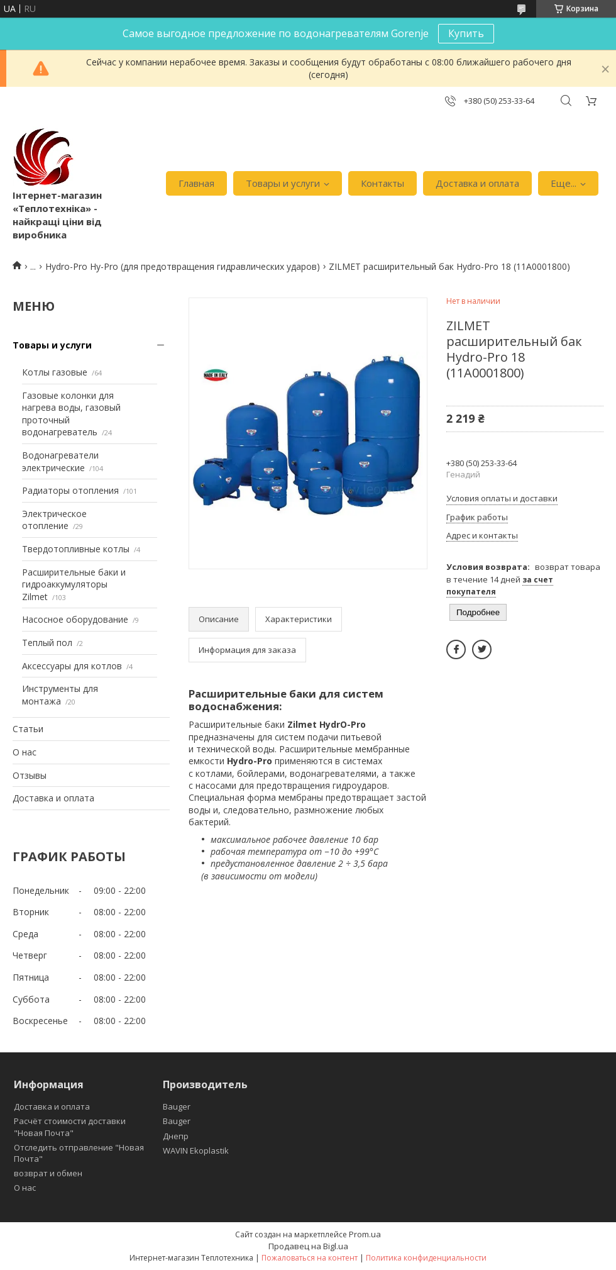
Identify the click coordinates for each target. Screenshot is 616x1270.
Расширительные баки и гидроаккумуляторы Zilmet (74, 584)
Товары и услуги (283, 183)
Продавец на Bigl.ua (308, 1246)
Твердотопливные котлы (75, 549)
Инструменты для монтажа (60, 694)
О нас (24, 752)
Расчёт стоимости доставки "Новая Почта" (70, 1126)
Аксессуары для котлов (72, 666)
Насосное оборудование (75, 619)
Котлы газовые (54, 372)
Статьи (28, 729)
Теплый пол (47, 643)
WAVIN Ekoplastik (196, 1150)
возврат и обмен (48, 1173)
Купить (466, 33)
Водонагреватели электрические (60, 461)
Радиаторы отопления (70, 490)
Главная (196, 183)
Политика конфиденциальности (426, 1257)
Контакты (382, 183)
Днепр (176, 1136)
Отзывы (30, 775)
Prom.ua (365, 1234)
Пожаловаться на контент (309, 1257)
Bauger (176, 1106)
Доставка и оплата (477, 183)
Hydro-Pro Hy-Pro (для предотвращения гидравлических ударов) (182, 266)
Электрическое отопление (54, 520)
